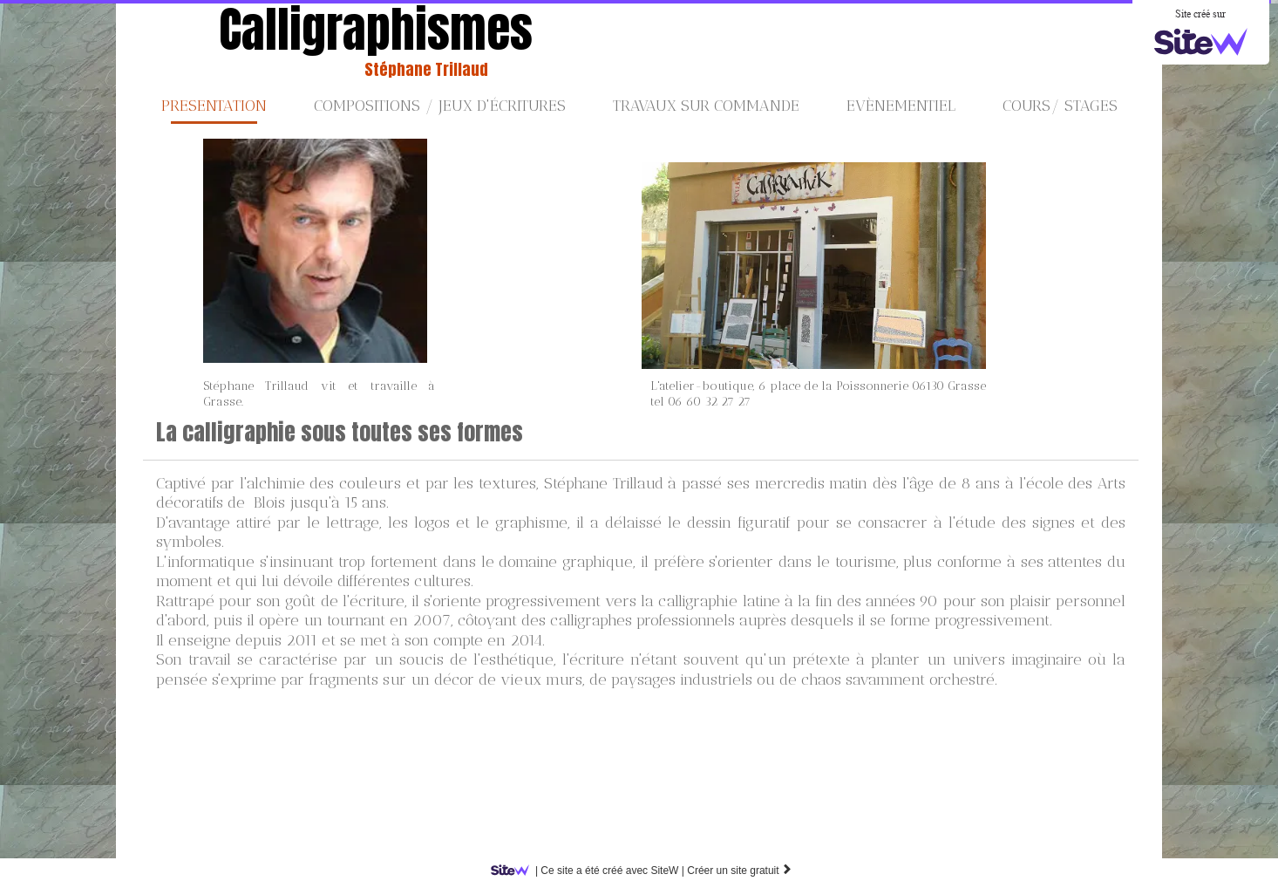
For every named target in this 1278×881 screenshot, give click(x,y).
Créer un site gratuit (739, 870)
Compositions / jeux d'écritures (440, 105)
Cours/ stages (1060, 105)
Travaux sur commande (706, 105)
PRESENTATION (214, 105)
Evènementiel (900, 105)
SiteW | (590, 870)
